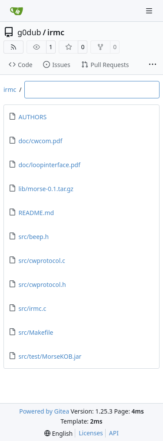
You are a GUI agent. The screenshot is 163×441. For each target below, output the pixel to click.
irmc (55, 32)
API (114, 433)
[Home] (16, 11)
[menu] (58, 433)
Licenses (91, 433)
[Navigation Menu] (150, 10)
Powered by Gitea (44, 411)
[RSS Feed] (13, 47)
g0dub (29, 32)
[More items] (153, 64)
